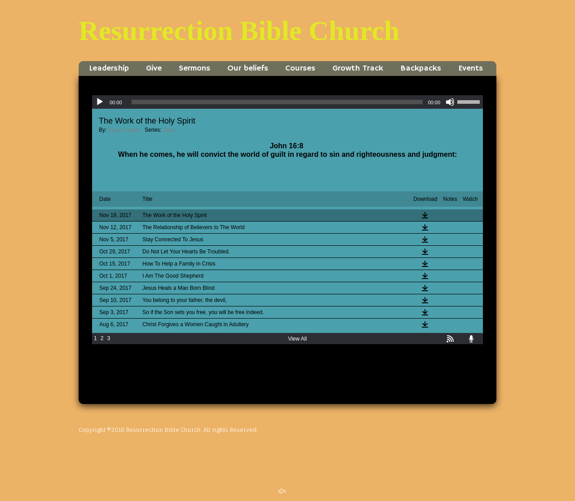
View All (297, 339)
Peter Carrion (124, 130)
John (169, 130)
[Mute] (450, 102)
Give (154, 68)
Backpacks (420, 68)
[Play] (99, 102)
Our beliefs (247, 68)
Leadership (109, 68)
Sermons (194, 68)
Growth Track (357, 68)
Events (470, 68)
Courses (300, 68)
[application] (287, 102)
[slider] (277, 102)
